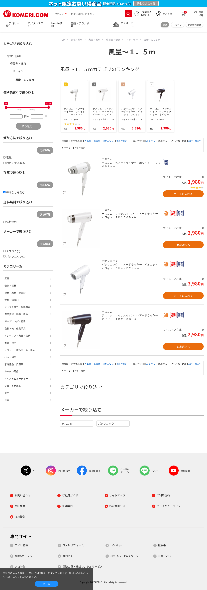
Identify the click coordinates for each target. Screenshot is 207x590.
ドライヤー (19, 71)
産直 (7, 400)
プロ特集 (20, 566)
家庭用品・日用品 (14, 364)
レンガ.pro (116, 545)
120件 (198, 141)
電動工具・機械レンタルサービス (82, 566)
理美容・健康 (18, 63)
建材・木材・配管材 (15, 292)
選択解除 (45, 150)
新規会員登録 (194, 24)
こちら (16, 576)
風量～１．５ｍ (24, 79)
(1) (79, 124)
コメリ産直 (21, 545)
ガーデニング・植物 (15, 321)
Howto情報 (57, 24)
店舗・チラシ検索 (80, 24)
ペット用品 (10, 357)
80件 (190, 141)
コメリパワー (166, 555)
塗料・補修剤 (12, 300)
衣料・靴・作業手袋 (15, 328)
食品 (7, 393)
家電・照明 (14, 56)
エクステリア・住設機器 (17, 307)
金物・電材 (10, 285)
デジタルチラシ (35, 24)
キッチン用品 (12, 371)
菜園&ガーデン (24, 555)
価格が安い (108, 141)
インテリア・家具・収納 (17, 335)
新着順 (97, 141)
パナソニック (106, 423)
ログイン (177, 24)
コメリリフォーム (73, 545)
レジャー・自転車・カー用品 (20, 350)
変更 (165, 24)
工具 (7, 278)
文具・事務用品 (13, 385)
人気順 (88, 141)
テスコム (67, 423)
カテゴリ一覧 (12, 24)
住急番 (162, 545)
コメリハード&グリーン (124, 555)
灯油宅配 (67, 555)
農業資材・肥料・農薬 (16, 314)
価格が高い (121, 141)
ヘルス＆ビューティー (16, 378)
